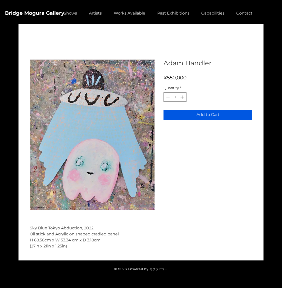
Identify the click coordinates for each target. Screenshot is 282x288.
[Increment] (183, 97)
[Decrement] (167, 97)
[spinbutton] (175, 97)
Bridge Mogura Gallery (34, 13)
